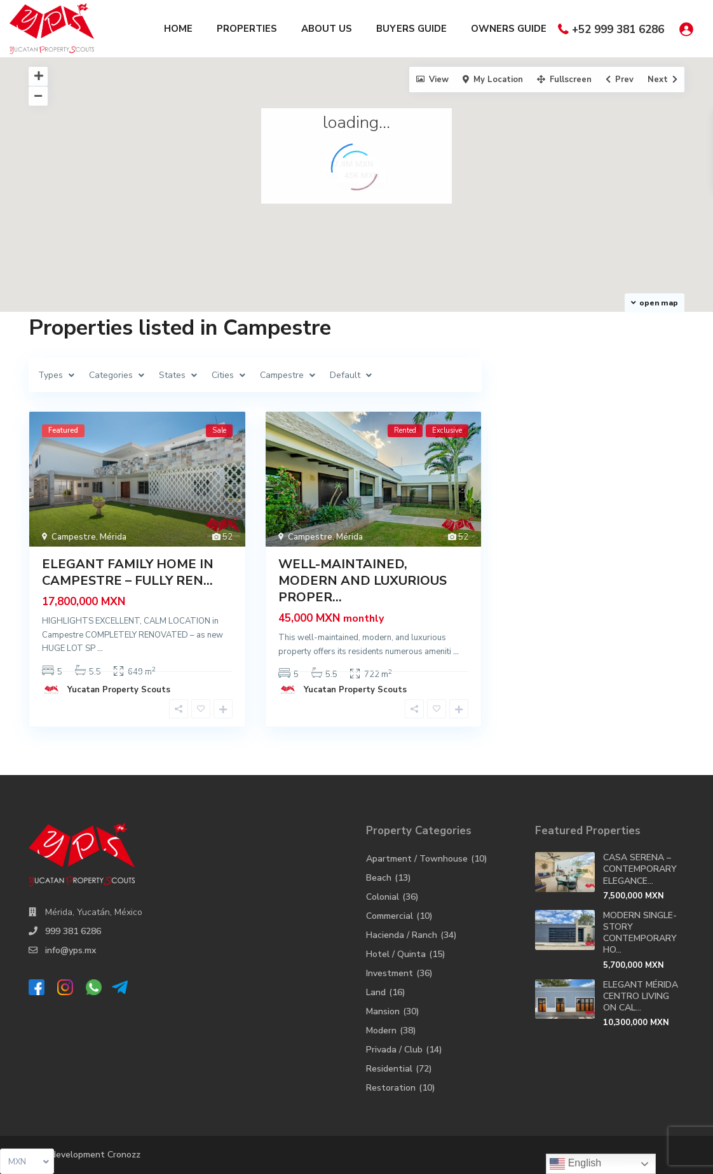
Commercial (389, 916)
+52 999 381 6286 (618, 29)
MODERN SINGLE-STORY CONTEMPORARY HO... (640, 932)
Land (376, 992)
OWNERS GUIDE (509, 28)
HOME (178, 28)
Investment (389, 973)
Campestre (73, 537)
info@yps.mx (70, 950)
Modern (381, 1030)
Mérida (113, 537)
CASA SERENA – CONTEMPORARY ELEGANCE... (640, 868)
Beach (378, 878)
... (100, 648)
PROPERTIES (247, 28)
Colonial (382, 897)
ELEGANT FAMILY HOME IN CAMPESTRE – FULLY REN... (128, 572)
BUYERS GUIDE (411, 28)
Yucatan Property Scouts (118, 689)
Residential (389, 1069)
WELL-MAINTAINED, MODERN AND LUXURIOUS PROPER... (362, 581)
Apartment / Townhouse (417, 859)
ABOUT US (326, 28)
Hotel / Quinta (396, 954)
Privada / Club (394, 1050)
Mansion (383, 1011)
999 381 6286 (73, 931)
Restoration (391, 1088)
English (575, 1163)
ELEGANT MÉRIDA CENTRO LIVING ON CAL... (640, 996)
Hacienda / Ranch (401, 935)
